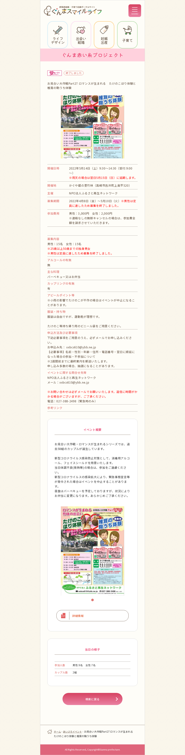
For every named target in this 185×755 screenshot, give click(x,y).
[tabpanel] (92, 551)
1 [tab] (93, 600)
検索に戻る (92, 700)
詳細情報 (77, 616)
